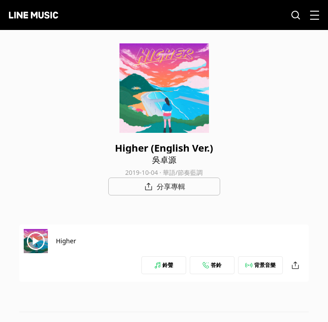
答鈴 (212, 265)
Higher (66, 241)
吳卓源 (164, 159)
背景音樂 (260, 265)
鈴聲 (163, 265)
